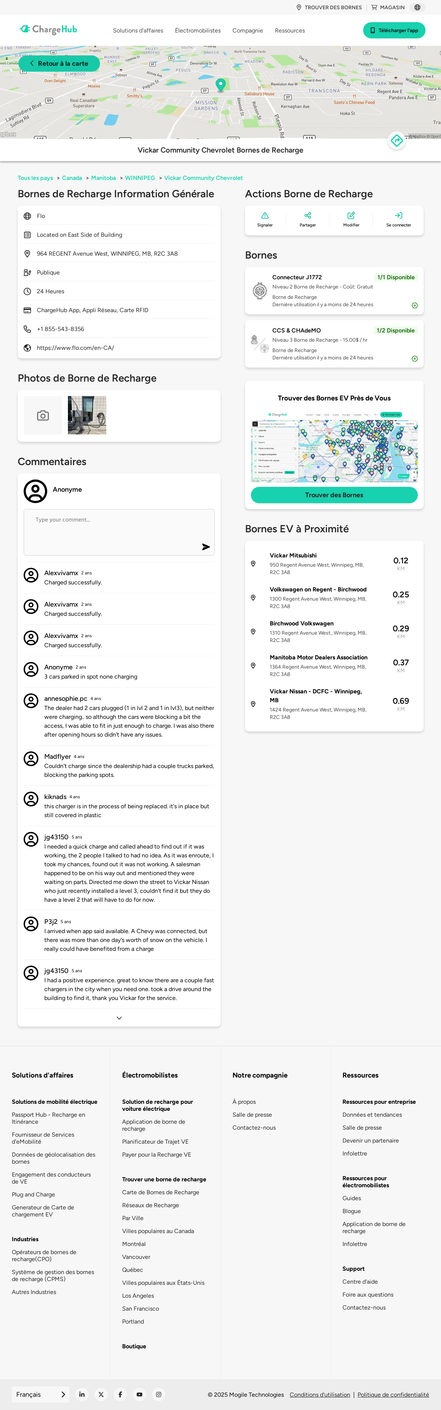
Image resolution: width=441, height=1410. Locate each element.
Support (353, 1268)
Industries (25, 1239)
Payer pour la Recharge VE (156, 1154)
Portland (133, 1321)
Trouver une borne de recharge (164, 1179)
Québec (132, 1269)
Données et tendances (372, 1114)
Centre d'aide (360, 1281)
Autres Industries (34, 1291)
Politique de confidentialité (393, 1394)
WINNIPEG (140, 177)
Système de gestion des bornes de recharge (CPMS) (53, 1276)
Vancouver (136, 1256)
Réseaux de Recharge (150, 1205)
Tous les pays (35, 177)
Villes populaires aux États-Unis (163, 1282)
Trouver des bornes (329, 7)
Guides (351, 1198)
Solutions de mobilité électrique (54, 1101)
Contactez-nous (254, 1127)
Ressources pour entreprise (379, 1101)
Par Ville (133, 1218)
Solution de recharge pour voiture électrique (157, 1105)
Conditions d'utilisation (320, 1394)
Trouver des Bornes (334, 495)
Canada (72, 177)
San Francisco (140, 1308)
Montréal (134, 1243)
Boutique (134, 1346)
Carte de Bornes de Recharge (160, 1192)
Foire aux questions (367, 1294)
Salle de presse (252, 1114)
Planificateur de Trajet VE (155, 1141)
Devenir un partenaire (370, 1140)
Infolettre (354, 1153)
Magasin (388, 7)
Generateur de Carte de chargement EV (43, 1211)
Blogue (351, 1211)
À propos (244, 1101)
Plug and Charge (33, 1194)
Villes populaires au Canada (158, 1231)
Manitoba (103, 177)
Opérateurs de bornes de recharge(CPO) (44, 1256)
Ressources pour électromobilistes (365, 1182)
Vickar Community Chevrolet (203, 177)
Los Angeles (138, 1295)
